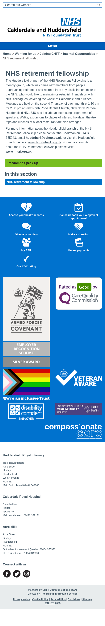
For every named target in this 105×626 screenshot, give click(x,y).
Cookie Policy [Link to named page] (40, 599)
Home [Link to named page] (7, 53)
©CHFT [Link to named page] (50, 603)
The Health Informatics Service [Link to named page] (59, 593)
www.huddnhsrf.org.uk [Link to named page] (44, 142)
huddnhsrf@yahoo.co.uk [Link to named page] (44, 137)
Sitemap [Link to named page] (87, 599)
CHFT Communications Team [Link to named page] (59, 589)
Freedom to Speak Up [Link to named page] (22, 163)
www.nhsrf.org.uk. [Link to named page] (19, 151)
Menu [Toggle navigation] (52, 46)
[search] (52, 5)
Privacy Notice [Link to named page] (21, 599)
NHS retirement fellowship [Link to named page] (26, 182)
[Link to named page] (52, 26)
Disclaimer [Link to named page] (74, 599)
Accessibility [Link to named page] (58, 599)
